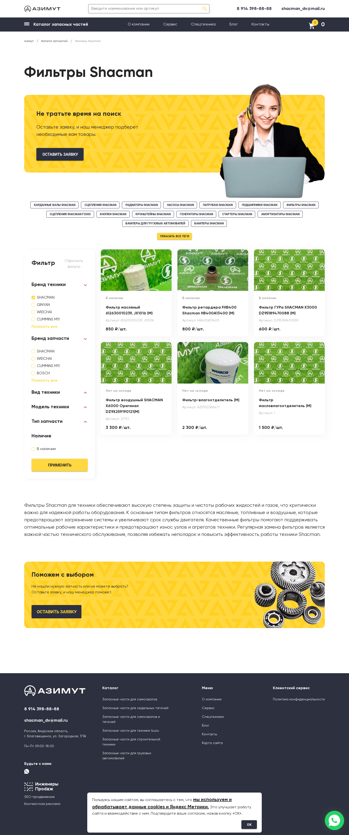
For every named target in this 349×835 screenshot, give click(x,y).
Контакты (260, 24)
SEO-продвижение (39, 797)
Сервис (170, 24)
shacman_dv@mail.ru (303, 9)
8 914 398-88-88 (254, 9)
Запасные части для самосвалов (129, 699)
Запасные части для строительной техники (131, 742)
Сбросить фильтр (74, 264)
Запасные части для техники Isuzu (130, 730)
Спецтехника (203, 24)
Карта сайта (212, 743)
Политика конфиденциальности (299, 699)
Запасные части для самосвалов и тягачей (131, 719)
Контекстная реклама (42, 804)
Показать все (44, 327)
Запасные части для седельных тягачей (135, 708)
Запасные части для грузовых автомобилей (126, 756)
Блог (234, 24)
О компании (139, 24)
